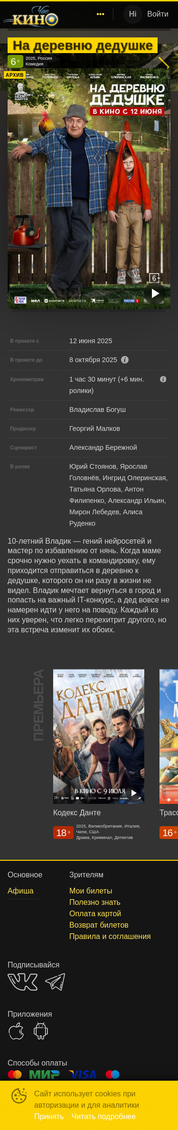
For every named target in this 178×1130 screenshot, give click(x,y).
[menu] (87, 14)
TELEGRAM (55, 982)
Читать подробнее (104, 1116)
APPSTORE (16, 1030)
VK (22, 982)
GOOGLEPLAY (40, 1030)
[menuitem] (100, 14)
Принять (49, 1116)
